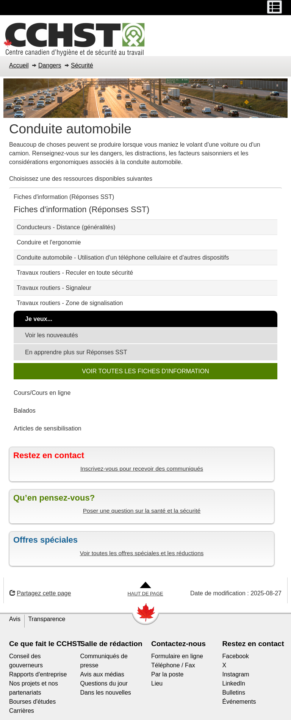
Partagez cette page (40, 593)
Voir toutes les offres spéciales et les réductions (142, 553)
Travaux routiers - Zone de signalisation (70, 303)
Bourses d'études (32, 701)
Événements (239, 701)
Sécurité (82, 65)
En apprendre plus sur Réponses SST (76, 352)
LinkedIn (234, 683)
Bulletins (233, 692)
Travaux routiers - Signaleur (54, 288)
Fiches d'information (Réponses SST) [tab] (64, 197)
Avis (14, 619)
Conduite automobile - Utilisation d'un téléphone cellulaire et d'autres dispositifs (123, 257)
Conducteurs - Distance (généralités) (66, 227)
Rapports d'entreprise (38, 674)
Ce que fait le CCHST (45, 644)
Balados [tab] (25, 410)
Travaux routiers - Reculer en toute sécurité (75, 272)
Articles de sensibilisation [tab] (47, 428)
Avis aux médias (102, 674)
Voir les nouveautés (51, 335)
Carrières (21, 710)
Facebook (235, 656)
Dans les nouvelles (105, 692)
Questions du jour (104, 683)
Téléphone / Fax (173, 665)
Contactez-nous (178, 644)
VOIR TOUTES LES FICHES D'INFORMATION (145, 371)
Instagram (235, 674)
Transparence (46, 619)
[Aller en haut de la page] (145, 589)
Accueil (19, 65)
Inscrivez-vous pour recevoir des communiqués (141, 468)
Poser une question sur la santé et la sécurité (142, 510)
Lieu (157, 683)
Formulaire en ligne (177, 656)
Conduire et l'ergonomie (49, 242)
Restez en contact (253, 644)
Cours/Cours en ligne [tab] (42, 393)
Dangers (49, 65)
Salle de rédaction (111, 644)
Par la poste (167, 674)
